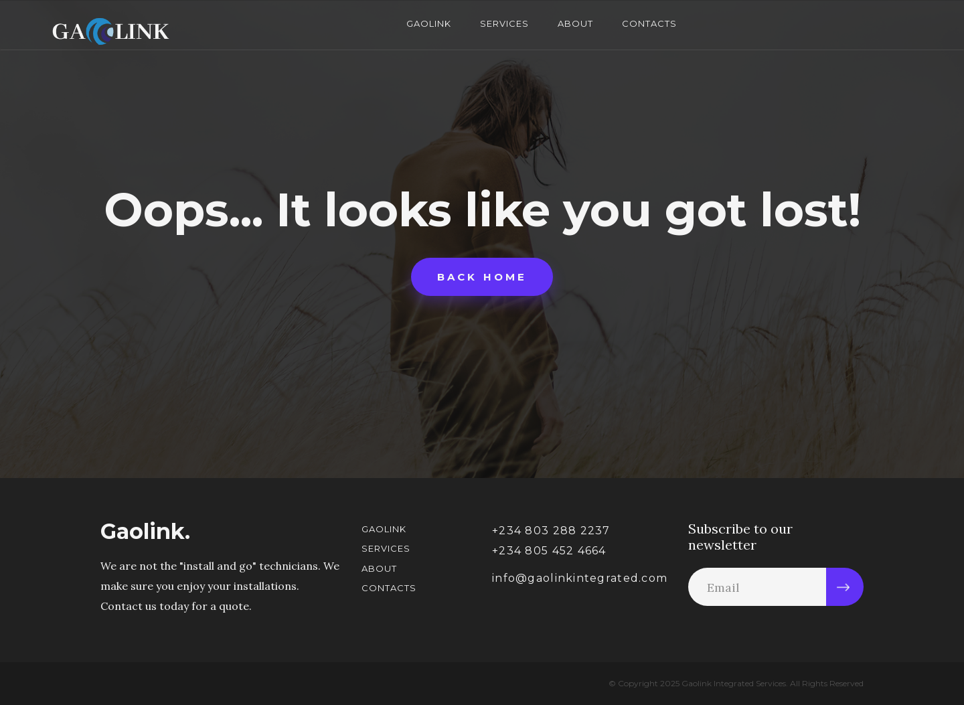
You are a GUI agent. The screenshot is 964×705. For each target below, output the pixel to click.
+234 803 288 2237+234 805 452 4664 (551, 540)
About (575, 23)
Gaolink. (145, 531)
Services (504, 23)
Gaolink (428, 23)
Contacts (649, 23)
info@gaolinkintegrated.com (579, 578)
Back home (482, 276)
